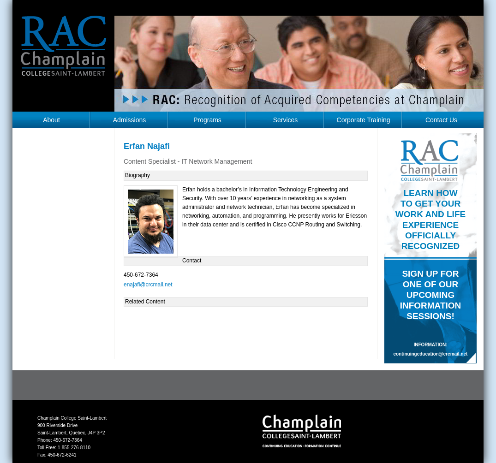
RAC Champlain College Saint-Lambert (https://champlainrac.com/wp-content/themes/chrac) (64, 53)
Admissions (129, 120)
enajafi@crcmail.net (148, 284)
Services (285, 120)
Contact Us (441, 120)
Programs (207, 120)
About (51, 120)
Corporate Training (363, 120)
